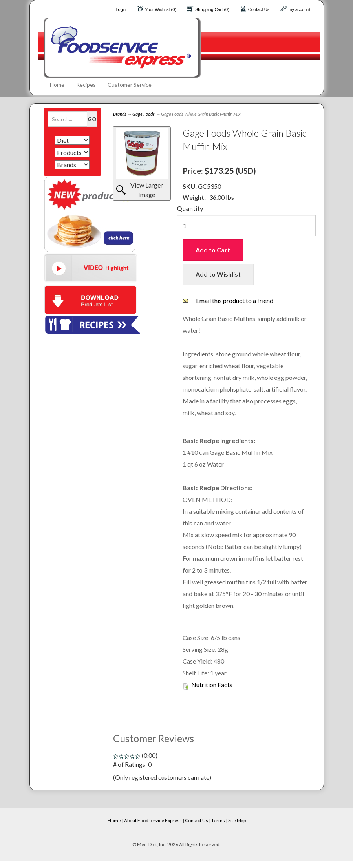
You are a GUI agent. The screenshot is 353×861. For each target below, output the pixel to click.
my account (299, 9)
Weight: (194, 197)
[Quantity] (246, 225)
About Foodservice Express (153, 820)
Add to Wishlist (218, 274)
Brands (119, 114)
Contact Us (258, 9)
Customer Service (130, 84)
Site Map (237, 820)
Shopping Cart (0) (212, 9)
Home (57, 84)
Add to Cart (213, 250)
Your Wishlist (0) (160, 9)
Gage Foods (143, 114)
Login (120, 9)
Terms (218, 820)
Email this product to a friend (234, 300)
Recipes (86, 84)
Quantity (190, 208)
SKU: (190, 186)
